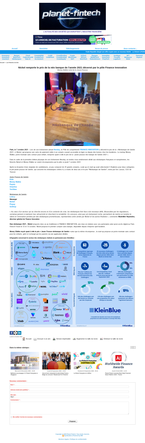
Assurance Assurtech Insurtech (6, 57)
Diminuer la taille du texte (111, 339)
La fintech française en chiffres (82, 373)
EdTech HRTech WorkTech (83, 57)
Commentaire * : (15, 400)
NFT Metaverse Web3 (128, 57)
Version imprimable (61, 339)
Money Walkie (15, 182)
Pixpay (12, 204)
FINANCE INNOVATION (89, 150)
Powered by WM (78, 435)
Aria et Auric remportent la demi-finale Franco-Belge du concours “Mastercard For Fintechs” (55, 373)
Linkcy (12, 197)
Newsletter (43, 48)
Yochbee (13, 189)
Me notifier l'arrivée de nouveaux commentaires (27, 417)
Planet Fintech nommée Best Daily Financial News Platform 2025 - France (118, 373)
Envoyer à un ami (42, 339)
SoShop (13, 207)
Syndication (68, 435)
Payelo (12, 184)
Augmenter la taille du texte (85, 339)
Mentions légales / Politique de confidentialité (72, 439)
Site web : (13, 395)
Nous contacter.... (130, 48)
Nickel (12, 202)
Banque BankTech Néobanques (16, 57)
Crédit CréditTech (50, 56)
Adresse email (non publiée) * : (19, 390)
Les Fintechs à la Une (12, 62)
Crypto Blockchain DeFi (72, 57)
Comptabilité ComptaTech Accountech (39, 57)
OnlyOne (13, 187)
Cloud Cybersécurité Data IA (28, 57)
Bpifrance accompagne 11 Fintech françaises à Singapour (24, 373)
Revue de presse (101, 48)
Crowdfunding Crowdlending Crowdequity (61, 57)
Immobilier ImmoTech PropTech (106, 57)
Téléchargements (72, 48)
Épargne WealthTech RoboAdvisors (95, 57)
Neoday (57, 150)
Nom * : (12, 385)
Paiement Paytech (139, 56)
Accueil (14, 48)
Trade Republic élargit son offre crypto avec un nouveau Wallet (109, 52)
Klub (12, 179)
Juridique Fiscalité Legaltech (116, 57)
